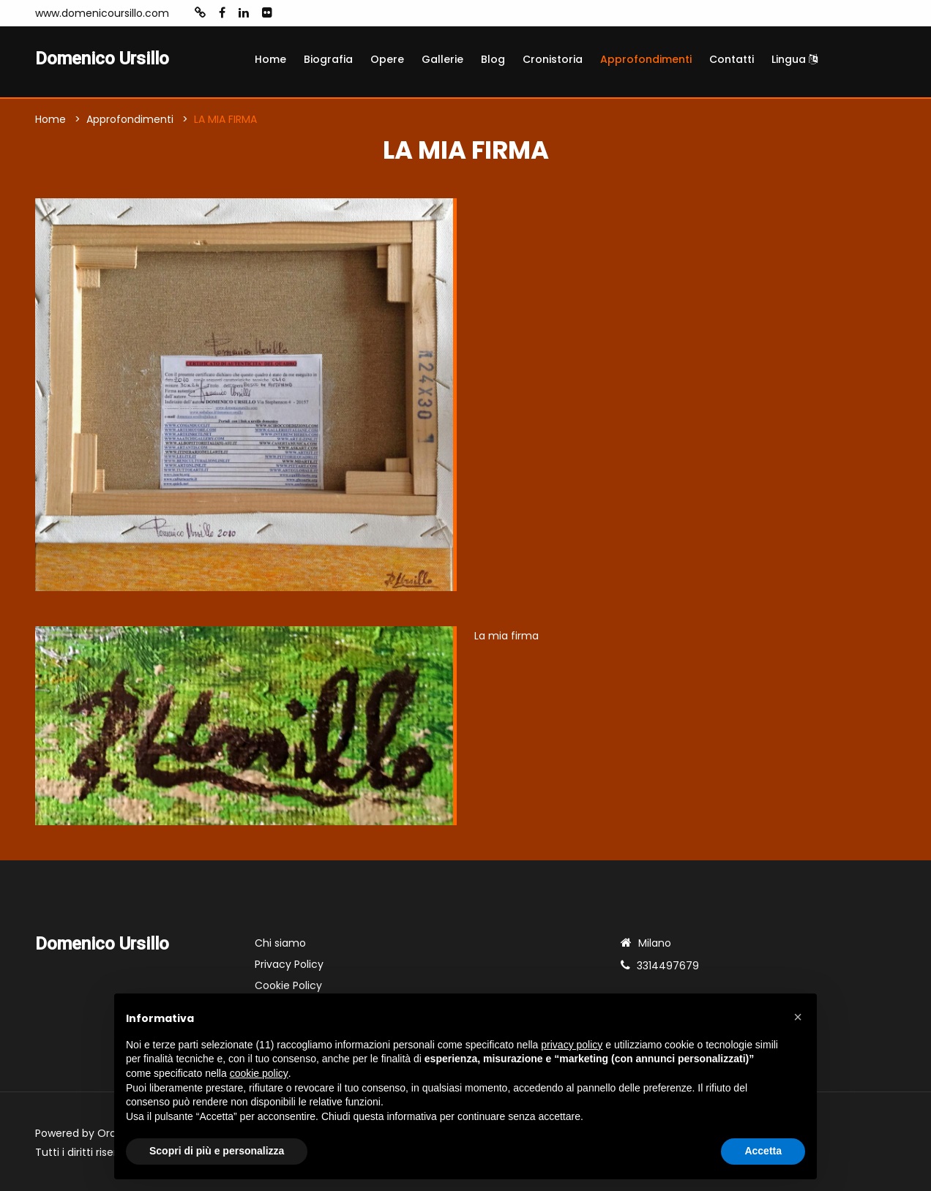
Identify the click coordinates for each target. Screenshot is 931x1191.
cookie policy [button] (259, 1073)
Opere (387, 59)
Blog (493, 59)
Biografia (328, 59)
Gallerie (442, 59)
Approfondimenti (646, 59)
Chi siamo (280, 943)
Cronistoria (553, 59)
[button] (798, 1017)
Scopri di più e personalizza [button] (216, 1151)
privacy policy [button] (571, 1045)
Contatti (731, 59)
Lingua (794, 59)
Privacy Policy (289, 964)
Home (270, 59)
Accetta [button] (763, 1151)
